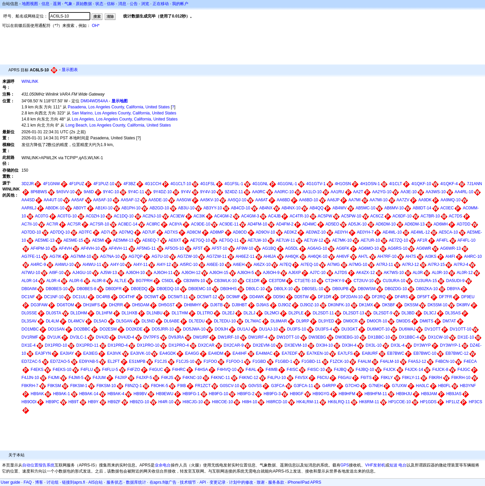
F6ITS (366, 377)
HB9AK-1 (61, 393)
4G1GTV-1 (315, 183)
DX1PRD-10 (56, 345)
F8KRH (435, 377)
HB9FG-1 (191, 393)
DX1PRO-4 (179, 345)
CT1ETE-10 (305, 280)
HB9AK (37, 393)
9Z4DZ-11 (234, 191)
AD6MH (440, 224)
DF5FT (423, 296)
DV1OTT (433, 329)
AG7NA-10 (110, 256)
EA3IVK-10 (140, 353)
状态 (99, 3)
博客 (39, 482)
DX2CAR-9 (234, 345)
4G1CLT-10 (180, 183)
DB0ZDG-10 (396, 288)
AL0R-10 (440, 272)
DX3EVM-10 (296, 345)
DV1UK (54, 337)
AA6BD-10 (308, 200)
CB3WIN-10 (194, 280)
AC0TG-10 (66, 216)
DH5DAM (140, 305)
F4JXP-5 (144, 377)
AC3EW (177, 216)
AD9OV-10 (265, 232)
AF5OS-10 (174, 248)
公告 (134, 3)
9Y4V (186, 191)
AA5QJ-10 (237, 200)
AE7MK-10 (342, 240)
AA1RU (337, 191)
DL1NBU (154, 313)
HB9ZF (114, 402)
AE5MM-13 (123, 240)
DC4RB (103, 296)
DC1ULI (80, 296)
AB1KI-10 (103, 208)
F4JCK (389, 369)
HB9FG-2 (246, 393)
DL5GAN (124, 321)
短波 (393, 465)
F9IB (181, 385)
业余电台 (163, 465)
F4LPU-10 (276, 377)
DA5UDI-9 (455, 280)
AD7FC (85, 232)
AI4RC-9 (38, 264)
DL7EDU (196, 321)
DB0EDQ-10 (168, 288)
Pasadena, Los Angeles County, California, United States (119, 107)
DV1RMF (30, 337)
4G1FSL (207, 183)
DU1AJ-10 (268, 329)
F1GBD (259, 361)
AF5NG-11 (146, 248)
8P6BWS (39, 191)
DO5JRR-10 (163, 329)
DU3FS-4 (323, 329)
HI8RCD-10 (276, 402)
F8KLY (387, 377)
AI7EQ (285, 264)
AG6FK (342, 248)
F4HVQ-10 (226, 369)
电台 (402, 465)
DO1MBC (30, 329)
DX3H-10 (324, 345)
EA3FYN (43, 353)
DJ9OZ (284, 305)
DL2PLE (296, 313)
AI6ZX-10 (262, 264)
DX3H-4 (349, 345)
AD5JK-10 (357, 224)
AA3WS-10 (436, 191)
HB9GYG (321, 393)
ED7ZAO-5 (60, 361)
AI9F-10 (56, 272)
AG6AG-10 (317, 248)
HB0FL (444, 385)
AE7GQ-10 (200, 240)
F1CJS (161, 361)
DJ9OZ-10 (309, 305)
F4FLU (86, 369)
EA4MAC (264, 353)
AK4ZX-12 (365, 272)
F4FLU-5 (110, 369)
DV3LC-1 (78, 337)
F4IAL (251, 369)
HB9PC (52, 402)
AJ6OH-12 (191, 272)
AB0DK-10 (54, 208)
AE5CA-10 (448, 232)
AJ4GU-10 (81, 272)
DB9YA (453, 288)
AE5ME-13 (45, 240)
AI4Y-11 (140, 264)
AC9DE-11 (228, 224)
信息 (45, 3)
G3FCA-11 (303, 385)
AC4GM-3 (250, 216)
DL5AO (100, 321)
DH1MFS (91, 305)
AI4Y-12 (164, 264)
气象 (68, 3)
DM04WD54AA (94, 101)
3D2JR (28, 183)
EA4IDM (215, 353)
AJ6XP (295, 272)
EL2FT (114, 361)
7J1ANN (474, 183)
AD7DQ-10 (60, 232)
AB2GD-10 (159, 208)
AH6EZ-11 (245, 256)
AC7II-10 (29, 224)
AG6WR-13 (450, 248)
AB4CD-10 (240, 208)
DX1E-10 (466, 337)
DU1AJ (243, 329)
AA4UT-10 (53, 200)
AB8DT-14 (422, 208)
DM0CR (350, 321)
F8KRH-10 (461, 377)
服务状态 (114, 482)
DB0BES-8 (86, 288)
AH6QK (292, 256)
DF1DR (324, 296)
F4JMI (53, 377)
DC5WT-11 (178, 296)
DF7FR (445, 296)
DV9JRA (176, 337)
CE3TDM (277, 280)
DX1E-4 (29, 345)
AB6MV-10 (393, 208)
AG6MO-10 (368, 248)
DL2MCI (271, 313)
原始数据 (84, 3)
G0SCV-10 (229, 385)
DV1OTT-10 (460, 329)
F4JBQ (340, 369)
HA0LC (422, 385)
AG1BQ (269, 248)
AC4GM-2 (223, 216)
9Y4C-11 (136, 191)
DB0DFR (113, 288)
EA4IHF (240, 353)
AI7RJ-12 (410, 264)
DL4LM (52, 321)
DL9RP (302, 321)
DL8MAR (278, 321)
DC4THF (127, 296)
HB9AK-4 (115, 393)
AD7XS (171, 232)
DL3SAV (29, 321)
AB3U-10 (186, 208)
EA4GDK (168, 353)
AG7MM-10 (80, 256)
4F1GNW (51, 183)
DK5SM (411, 305)
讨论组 (52, 482)
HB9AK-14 (88, 393)
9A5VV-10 (65, 191)
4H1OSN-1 (370, 183)
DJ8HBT (239, 305)
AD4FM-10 (257, 224)
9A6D (89, 191)
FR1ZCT (203, 385)
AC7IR (52, 224)
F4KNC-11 (220, 377)
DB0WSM (367, 288)
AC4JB (274, 216)
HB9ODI (29, 402)
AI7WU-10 (31, 272)
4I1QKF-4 (449, 183)
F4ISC (292, 369)
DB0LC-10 (255, 288)
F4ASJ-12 (417, 361)
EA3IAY (67, 353)
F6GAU (344, 377)
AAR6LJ (29, 208)
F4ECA (470, 361)
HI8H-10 (249, 402)
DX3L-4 (398, 345)
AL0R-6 (76, 280)
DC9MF (233, 296)
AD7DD (464, 224)
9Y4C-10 (111, 191)
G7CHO (352, 385)
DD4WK (257, 296)
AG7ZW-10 (187, 256)
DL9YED (326, 321)
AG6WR (423, 248)
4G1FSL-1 (233, 183)
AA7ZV (402, 200)
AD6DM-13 (414, 224)
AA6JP (333, 200)
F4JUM (99, 377)
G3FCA (278, 385)
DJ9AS (262, 305)
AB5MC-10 (366, 208)
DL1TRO (205, 313)
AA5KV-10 (209, 200)
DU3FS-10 (296, 329)
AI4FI (450, 256)
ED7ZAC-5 (31, 361)
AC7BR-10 (430, 216)
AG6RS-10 (397, 248)
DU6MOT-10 (378, 329)
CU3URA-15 (425, 280)
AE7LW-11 (285, 240)
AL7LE (121, 280)
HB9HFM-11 (375, 393)
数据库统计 (136, 482)
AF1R (422, 240)
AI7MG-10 (358, 264)
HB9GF (296, 393)
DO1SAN (56, 329)
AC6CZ (376, 216)
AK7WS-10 (393, 272)
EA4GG (192, 353)
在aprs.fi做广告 (163, 482)
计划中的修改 (241, 482)
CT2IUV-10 (364, 280)
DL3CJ (430, 313)
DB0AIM (29, 288)
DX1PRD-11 (87, 345)
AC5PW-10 (351, 216)
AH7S (411, 256)
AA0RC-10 (284, 191)
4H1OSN (343, 183)
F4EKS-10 (62, 369)
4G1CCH (153, 183)
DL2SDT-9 (383, 313)
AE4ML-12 (420, 232)
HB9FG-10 (218, 393)
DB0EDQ (139, 288)
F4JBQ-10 (365, 369)
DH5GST (167, 305)
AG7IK (55, 256)
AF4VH (65, 248)
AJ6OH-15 (218, 272)
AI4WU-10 (64, 264)
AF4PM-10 (40, 248)
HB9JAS (453, 393)
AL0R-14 (29, 280)
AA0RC (258, 191)
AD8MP (217, 232)
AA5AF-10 (102, 200)
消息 (122, 3)
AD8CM (194, 232)
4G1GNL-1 (287, 183)
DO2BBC (82, 329)
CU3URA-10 (394, 280)
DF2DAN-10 (351, 296)
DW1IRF (200, 337)
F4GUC (156, 369)
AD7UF (149, 232)
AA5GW (183, 200)
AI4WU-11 (92, 264)
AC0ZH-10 (95, 216)
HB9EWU (164, 393)
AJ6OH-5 (245, 272)
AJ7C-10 (318, 272)
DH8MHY (192, 305)
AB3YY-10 (212, 208)
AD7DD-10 (31, 232)
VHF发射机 (375, 465)
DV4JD (102, 337)
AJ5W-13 (108, 272)
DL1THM (180, 313)
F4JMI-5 (76, 377)
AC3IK (199, 216)
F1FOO (210, 361)
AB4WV (339, 208)
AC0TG (41, 216)
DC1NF (28, 296)
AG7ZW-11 (216, 256)
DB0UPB (340, 288)
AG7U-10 (160, 256)
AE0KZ (290, 232)
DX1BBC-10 (379, 337)
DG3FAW (39, 305)
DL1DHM (78, 313)
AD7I (105, 232)
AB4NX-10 (291, 208)
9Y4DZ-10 (162, 191)
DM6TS (426, 321)
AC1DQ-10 (124, 216)
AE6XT (174, 240)
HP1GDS (428, 402)
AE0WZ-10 (316, 232)
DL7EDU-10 (225, 321)
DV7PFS (151, 337)
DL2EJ (228, 313)
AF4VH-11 (117, 248)
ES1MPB (137, 361)
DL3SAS (453, 313)
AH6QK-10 (317, 256)
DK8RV (463, 305)
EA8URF (370, 353)
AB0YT (79, 208)
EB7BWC (395, 353)
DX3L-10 (374, 345)
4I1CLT (395, 183)
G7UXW (399, 385)
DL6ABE (172, 321)
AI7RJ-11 (384, 264)
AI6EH (239, 264)
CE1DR (253, 280)
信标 (111, 3)
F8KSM (54, 385)
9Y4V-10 (208, 191)
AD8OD (240, 232)
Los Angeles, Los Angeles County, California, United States (124, 119)
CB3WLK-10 (225, 280)
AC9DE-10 (200, 224)
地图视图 (30, 3)
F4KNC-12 (248, 377)
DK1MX (366, 305)
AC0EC (447, 208)
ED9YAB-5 (88, 361)
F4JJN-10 (30, 377)
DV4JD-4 (126, 337)
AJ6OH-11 (163, 272)
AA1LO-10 (312, 191)
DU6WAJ (407, 329)
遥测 (57, 3)
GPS (345, 465)
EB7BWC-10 (424, 353)
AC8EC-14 (127, 224)
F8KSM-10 (106, 385)
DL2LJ (249, 313)
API (202, 482)
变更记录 (217, 482)
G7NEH (376, 385)
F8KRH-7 (30, 385)
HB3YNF (468, 385)
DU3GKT (350, 329)
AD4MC (309, 224)
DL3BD (408, 313)
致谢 (261, 482)
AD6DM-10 (385, 224)
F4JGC (463, 369)
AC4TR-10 (299, 216)
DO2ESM (108, 329)
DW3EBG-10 (346, 337)
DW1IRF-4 (257, 337)
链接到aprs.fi (73, 482)
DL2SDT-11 (323, 313)
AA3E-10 (408, 191)
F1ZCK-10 (339, 361)
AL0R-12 (465, 272)
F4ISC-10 (316, 369)
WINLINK (30, 81)
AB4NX (265, 208)
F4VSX (301, 377)
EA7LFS (345, 353)
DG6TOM (65, 305)
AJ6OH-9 (271, 272)
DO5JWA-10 (194, 329)
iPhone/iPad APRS (304, 482)
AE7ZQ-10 (398, 240)
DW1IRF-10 (228, 337)
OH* (96, 25)
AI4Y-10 (117, 264)
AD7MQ (126, 232)
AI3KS (431, 256)
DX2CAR (206, 345)
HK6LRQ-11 (339, 402)
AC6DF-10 (402, 216)
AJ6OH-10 (135, 272)
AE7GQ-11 (229, 240)
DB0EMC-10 (199, 288)
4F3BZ (130, 183)
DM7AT (449, 321)
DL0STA (53, 313)
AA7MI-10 (378, 200)
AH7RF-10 (386, 256)
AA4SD (28, 200)
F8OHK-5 (159, 385)
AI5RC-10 (189, 264)
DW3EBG (317, 337)
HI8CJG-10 (193, 402)
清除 (110, 16)
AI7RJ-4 (461, 264)
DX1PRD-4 (118, 345)
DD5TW (301, 296)
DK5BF (388, 305)
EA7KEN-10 (318, 353)
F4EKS (37, 369)
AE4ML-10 (392, 232)
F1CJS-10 (185, 361)
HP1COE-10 (399, 402)
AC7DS (455, 216)
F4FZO (133, 369)
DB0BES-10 (57, 288)
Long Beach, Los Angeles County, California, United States (118, 125)
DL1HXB (129, 313)
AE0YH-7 (365, 232)
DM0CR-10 (377, 321)
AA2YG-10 (381, 191)
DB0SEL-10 (312, 288)
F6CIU (323, 377)
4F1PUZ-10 (103, 183)
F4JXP (121, 377)
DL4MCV (76, 321)
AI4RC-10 (473, 256)
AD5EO (332, 224)
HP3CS (475, 402)
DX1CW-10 (438, 337)
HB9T (73, 402)
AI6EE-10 (215, 264)
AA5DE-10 (158, 200)
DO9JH (221, 329)
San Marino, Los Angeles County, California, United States (124, 113)
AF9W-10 (244, 248)
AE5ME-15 (73, 240)
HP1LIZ (453, 402)
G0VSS (255, 385)
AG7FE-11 (31, 256)
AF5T (198, 248)
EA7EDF (290, 353)
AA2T (358, 191)
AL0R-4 (53, 280)
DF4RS (401, 296)
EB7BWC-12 (457, 353)
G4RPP (329, 385)
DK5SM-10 (437, 305)
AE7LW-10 (257, 240)
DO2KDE (134, 329)
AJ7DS (340, 272)
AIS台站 (95, 482)
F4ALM (364, 361)
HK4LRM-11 (307, 402)
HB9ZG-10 (139, 402)
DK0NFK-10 (339, 305)
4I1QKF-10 (421, 183)
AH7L (363, 256)
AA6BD (283, 200)
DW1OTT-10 (288, 337)
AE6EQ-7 (151, 240)
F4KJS (167, 377)
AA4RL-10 (464, 191)
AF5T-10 (219, 248)
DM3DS (403, 321)
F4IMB (272, 369)
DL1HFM (104, 313)
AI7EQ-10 (309, 264)
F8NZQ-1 (133, 385)
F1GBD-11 (311, 361)
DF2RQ (379, 296)
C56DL (168, 280)
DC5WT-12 (207, 296)
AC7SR (74, 224)
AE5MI (98, 240)
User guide (10, 482)
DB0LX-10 (283, 288)
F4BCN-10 (445, 361)
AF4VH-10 (90, 248)
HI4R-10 (165, 402)
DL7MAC (253, 321)
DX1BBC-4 (409, 337)
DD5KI (279, 296)
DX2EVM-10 (264, 345)
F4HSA (201, 369)
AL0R (418, 272)
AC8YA (175, 224)
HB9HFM (346, 393)
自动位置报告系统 (38, 465)
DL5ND (148, 321)
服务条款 (276, 482)
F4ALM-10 (389, 361)
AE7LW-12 (313, 240)
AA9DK (424, 200)
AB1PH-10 (131, 208)
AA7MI (355, 200)
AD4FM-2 (284, 224)
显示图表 (70, 69)
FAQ (28, 482)
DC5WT (151, 296)
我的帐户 (180, 3)
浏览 (145, 3)
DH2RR (116, 305)
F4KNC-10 (192, 377)
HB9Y (93, 402)
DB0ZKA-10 (427, 288)
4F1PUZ (76, 183)
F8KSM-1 (78, 385)
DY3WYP (422, 345)
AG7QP (135, 256)
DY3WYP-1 (450, 345)
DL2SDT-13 (353, 313)
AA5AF (77, 200)
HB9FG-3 (272, 393)
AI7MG (333, 264)
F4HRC (179, 369)
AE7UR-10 (370, 240)
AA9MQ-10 (450, 200)
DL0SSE (29, 313)
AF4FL (443, 240)
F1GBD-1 (283, 361)
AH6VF (342, 256)
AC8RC (153, 224)
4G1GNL (260, 183)
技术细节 (188, 482)
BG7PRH (144, 280)
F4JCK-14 (414, 369)
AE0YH (341, 232)
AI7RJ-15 (436, 264)
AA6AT (261, 200)
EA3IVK (114, 353)
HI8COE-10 (222, 402)
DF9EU (467, 296)
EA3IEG (90, 353)
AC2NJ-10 (151, 216)
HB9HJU (404, 393)
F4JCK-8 (440, 369)
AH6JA (269, 256)
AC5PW (325, 216)
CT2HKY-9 (334, 280)
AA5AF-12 (130, 200)
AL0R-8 (98, 280)
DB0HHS (228, 288)
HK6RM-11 (369, 402)
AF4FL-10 (466, 240)
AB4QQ (316, 208)
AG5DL (291, 248)
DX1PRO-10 (148, 345)
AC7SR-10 (99, 224)
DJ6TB (217, 305)
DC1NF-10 (53, 296)
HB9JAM (429, 393)
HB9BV (140, 393)
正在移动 (161, 3)
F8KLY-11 (411, 377)
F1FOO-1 (235, 361)
